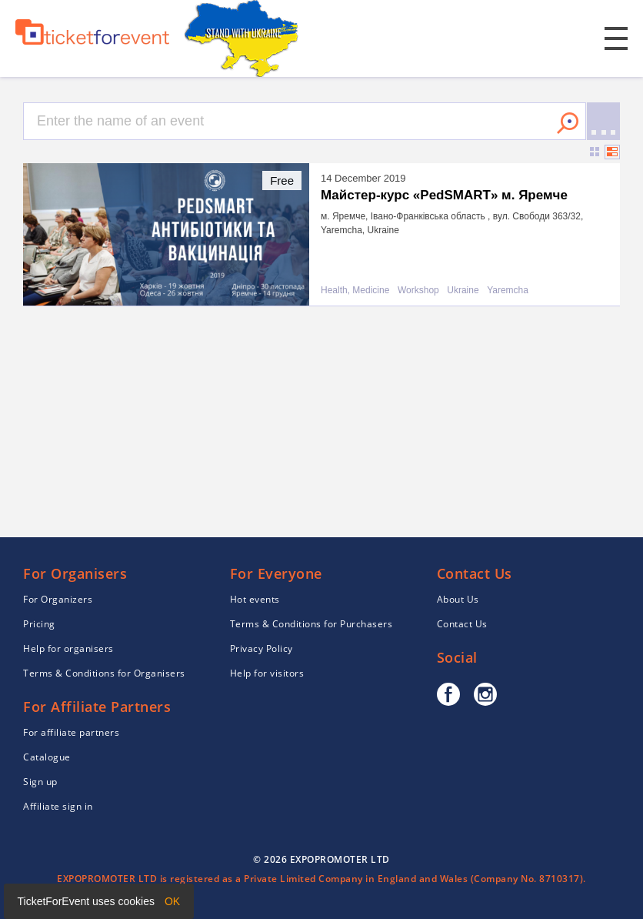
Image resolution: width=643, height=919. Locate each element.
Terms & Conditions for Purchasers (311, 623)
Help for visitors (267, 673)
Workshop (418, 291)
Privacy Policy (261, 648)
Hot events (255, 599)
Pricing (39, 623)
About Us (458, 599)
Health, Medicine (355, 291)
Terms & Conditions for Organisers (104, 673)
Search (567, 123)
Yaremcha (507, 291)
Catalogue (47, 757)
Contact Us (462, 623)
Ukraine (462, 291)
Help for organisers (68, 648)
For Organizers (57, 599)
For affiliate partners (71, 732)
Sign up (40, 781)
